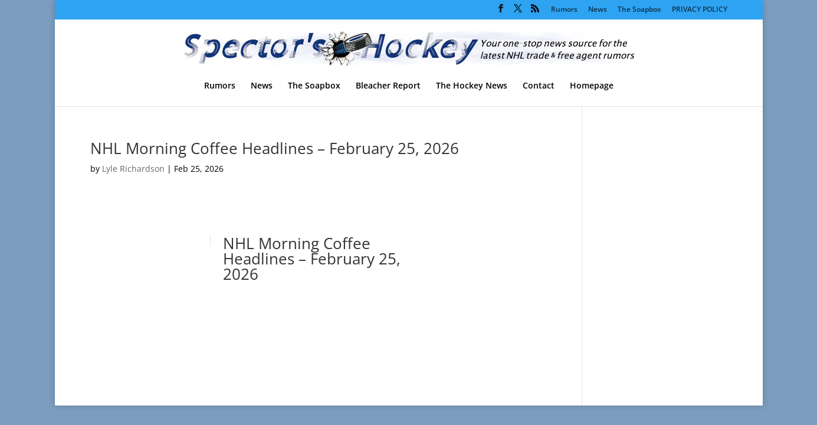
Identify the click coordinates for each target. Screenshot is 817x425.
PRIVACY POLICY (699, 10)
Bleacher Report (388, 86)
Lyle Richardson (133, 168)
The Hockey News (471, 86)
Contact (538, 86)
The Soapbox (639, 10)
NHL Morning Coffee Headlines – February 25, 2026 (274, 148)
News (597, 10)
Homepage (591, 86)
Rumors (564, 10)
